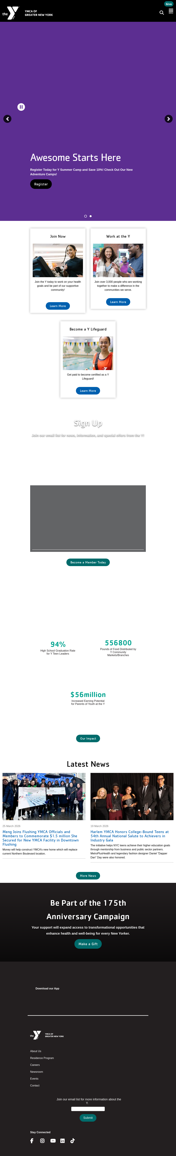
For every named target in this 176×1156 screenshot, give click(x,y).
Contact (34, 1085)
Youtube (52, 1141)
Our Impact (88, 738)
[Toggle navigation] (161, 13)
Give (169, 4)
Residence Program (42, 1058)
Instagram (44, 1141)
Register (41, 184)
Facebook (34, 1141)
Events (34, 1078)
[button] (7, 119)
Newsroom (36, 1071)
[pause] (21, 107)
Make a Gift (88, 944)
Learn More (58, 306)
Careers (35, 1064)
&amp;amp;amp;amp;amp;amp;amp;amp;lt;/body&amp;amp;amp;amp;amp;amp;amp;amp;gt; (88, 1113)
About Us (35, 1051)
